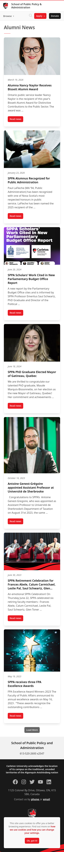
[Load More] (32, 730)
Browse (7, 16)
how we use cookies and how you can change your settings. (32, 829)
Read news (16, 120)
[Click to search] (30, 16)
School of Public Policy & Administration (26, 6)
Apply (39, 15)
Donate (55, 15)
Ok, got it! (32, 840)
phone (35, 799)
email (46, 799)
